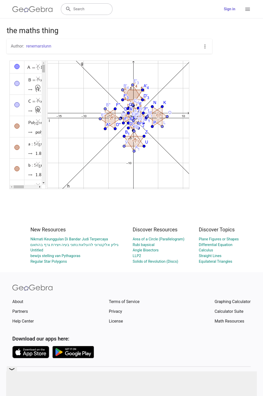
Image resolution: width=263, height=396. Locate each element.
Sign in (229, 9)
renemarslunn (38, 46)
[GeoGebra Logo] (32, 9)
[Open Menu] (248, 9)
